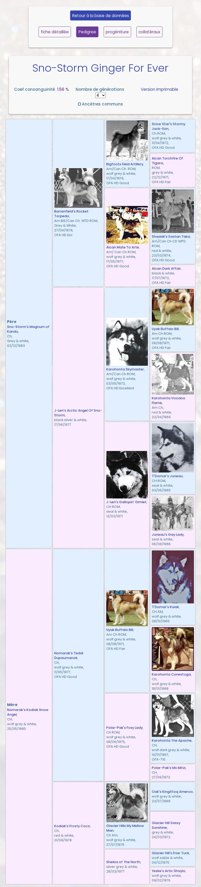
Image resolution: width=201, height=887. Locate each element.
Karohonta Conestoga (171, 674)
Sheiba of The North (123, 862)
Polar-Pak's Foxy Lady (124, 727)
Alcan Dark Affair (166, 268)
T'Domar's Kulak (165, 607)
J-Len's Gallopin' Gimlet (126, 502)
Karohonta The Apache (172, 740)
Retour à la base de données (100, 15)
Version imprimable (159, 89)
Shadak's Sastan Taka (171, 236)
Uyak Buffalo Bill (165, 329)
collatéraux (149, 32)
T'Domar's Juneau (167, 476)
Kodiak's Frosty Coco (72, 826)
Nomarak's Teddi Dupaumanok (68, 655)
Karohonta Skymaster (125, 369)
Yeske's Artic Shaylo (168, 871)
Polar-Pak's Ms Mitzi (169, 768)
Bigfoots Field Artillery (124, 164)
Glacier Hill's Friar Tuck (170, 853)
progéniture (117, 32)
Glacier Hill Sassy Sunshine (166, 825)
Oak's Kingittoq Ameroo (172, 791)
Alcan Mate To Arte (122, 247)
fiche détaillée (55, 32)
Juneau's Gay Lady (168, 534)
